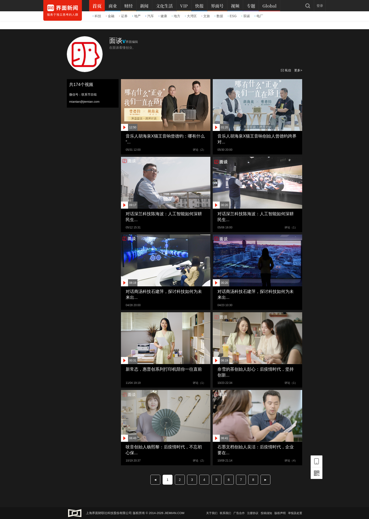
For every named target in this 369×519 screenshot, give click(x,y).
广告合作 (239, 513)
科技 (97, 16)
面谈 (115, 40)
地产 (136, 16)
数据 (219, 16)
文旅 (205, 16)
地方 (176, 16)
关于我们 (211, 513)
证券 (123, 16)
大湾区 (191, 16)
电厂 (259, 16)
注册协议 (252, 513)
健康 (163, 16)
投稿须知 (266, 513)
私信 (286, 70)
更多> (298, 70)
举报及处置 (295, 513)
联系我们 (225, 513)
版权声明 (280, 513)
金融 (110, 16)
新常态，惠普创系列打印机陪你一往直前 (164, 369)
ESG (232, 16)
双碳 (245, 16)
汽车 (149, 16)
